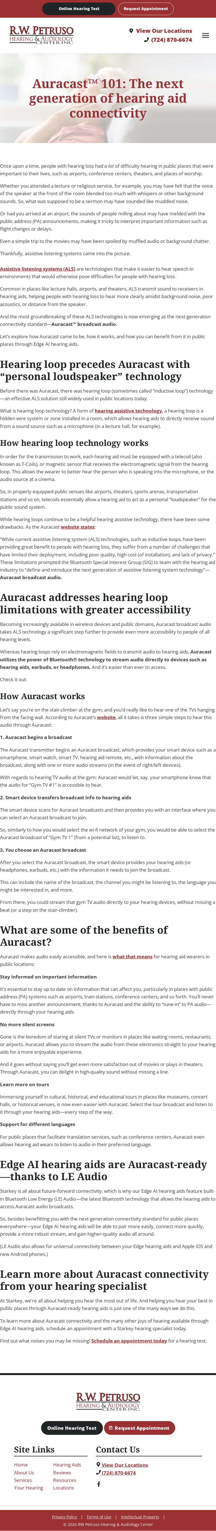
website (106, 717)
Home (21, 1465)
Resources (64, 1480)
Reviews (62, 1472)
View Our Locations (122, 1465)
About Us (24, 1472)
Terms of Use (99, 1517)
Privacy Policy (64, 1517)
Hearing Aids (67, 1465)
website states (77, 527)
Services (23, 1480)
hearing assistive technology (128, 411)
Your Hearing (28, 1487)
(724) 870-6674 (116, 1473)
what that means (132, 957)
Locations (63, 1487)
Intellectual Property (140, 1517)
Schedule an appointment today (129, 1340)
